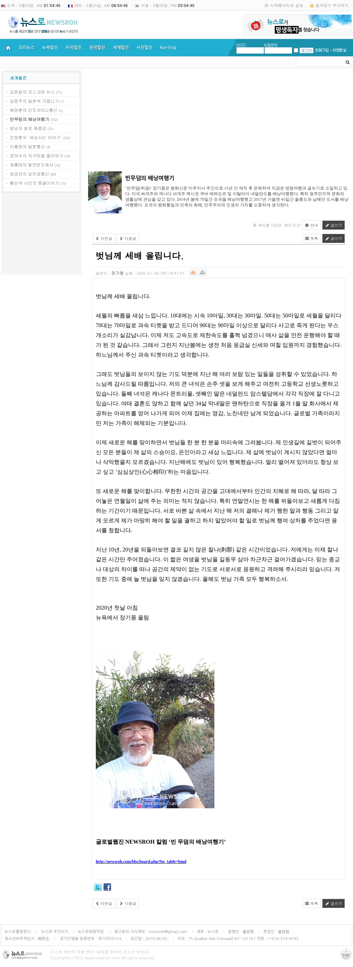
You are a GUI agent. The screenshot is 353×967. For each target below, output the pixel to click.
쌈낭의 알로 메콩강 (28, 128)
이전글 (103, 238)
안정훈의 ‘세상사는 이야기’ (36, 137)
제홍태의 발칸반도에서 (31, 164)
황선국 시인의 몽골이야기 (34, 183)
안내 (311, 225)
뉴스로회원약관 (91, 932)
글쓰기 (333, 225)
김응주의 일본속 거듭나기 (34, 101)
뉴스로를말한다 (18, 932)
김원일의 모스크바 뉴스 (32, 92)
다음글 (127, 238)
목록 (311, 238)
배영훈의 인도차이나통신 (34, 110)
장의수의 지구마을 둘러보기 (36, 155)
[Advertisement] (41, 234)
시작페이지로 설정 (286, 5)
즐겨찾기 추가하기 (331, 5)
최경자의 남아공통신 (29, 174)
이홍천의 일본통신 (27, 146)
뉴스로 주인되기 (54, 932)
